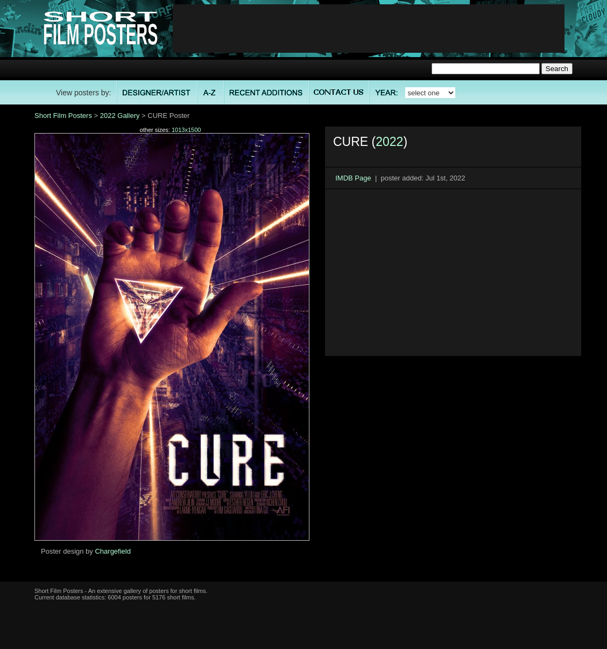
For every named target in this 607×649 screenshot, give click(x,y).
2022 (389, 142)
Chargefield (113, 551)
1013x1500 (186, 130)
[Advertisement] (368, 28)
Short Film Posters (63, 115)
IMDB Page (353, 178)
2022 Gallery (120, 115)
